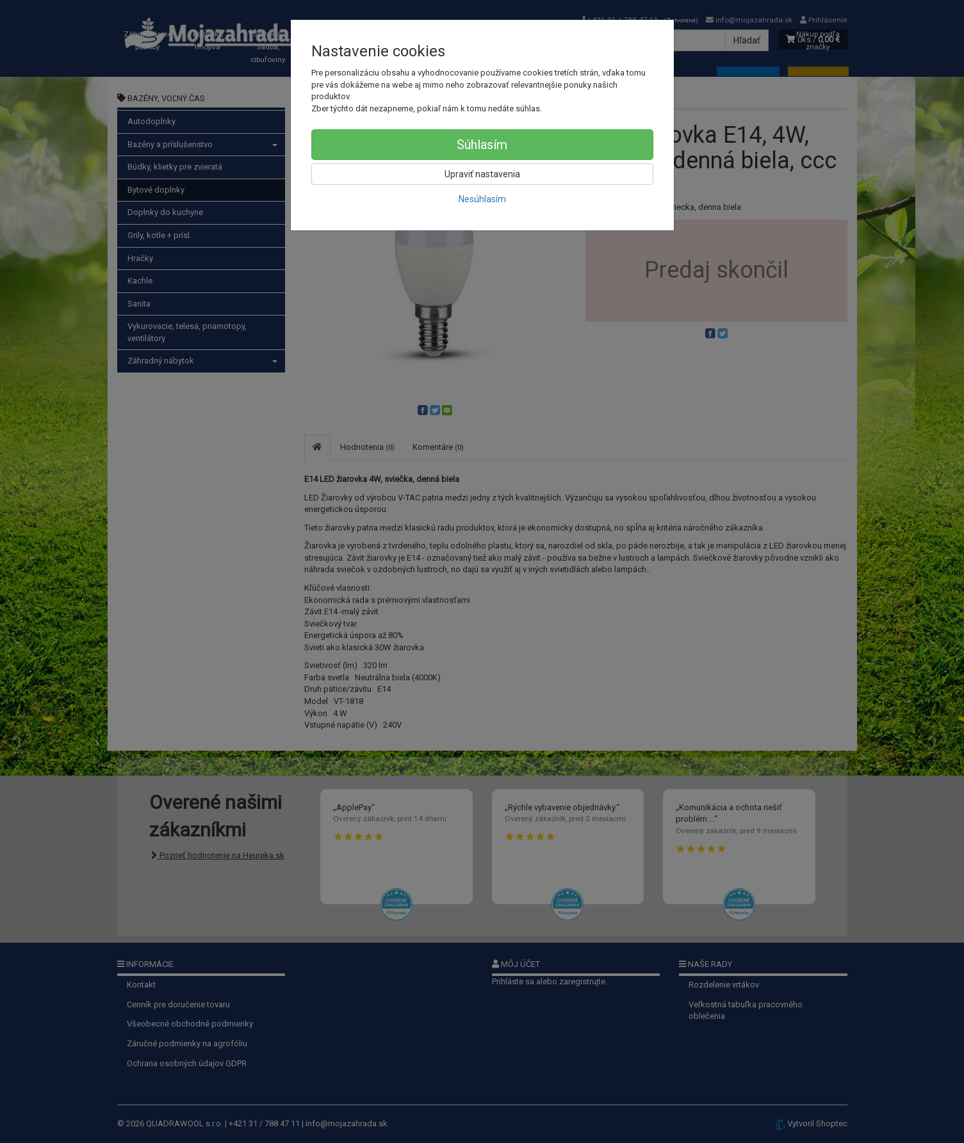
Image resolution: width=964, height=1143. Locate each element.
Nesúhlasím (482, 199)
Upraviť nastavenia (482, 174)
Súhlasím (482, 144)
